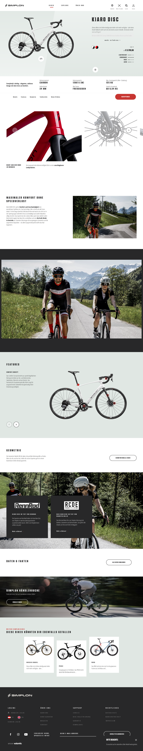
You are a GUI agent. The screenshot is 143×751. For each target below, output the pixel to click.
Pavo (93, 662)
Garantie (77, 721)
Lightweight (123, 55)
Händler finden (17, 602)
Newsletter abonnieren (117, 734)
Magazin (44, 721)
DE (11, 717)
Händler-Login (16, 713)
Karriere (44, 713)
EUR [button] (131, 47)
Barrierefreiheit (113, 717)
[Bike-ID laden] (119, 5)
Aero (125, 62)
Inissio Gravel (32, 662)
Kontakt (44, 725)
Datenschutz (111, 713)
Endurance (123, 57)
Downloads (78, 725)
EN (21, 717)
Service (76, 713)
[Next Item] (128, 130)
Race (125, 59)
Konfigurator (46, 717)
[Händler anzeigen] (112, 5)
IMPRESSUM (110, 721)
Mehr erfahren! (18, 531)
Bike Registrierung (82, 717)
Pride (61, 666)
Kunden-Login (14, 722)
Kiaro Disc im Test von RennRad (24, 514)
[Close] (136, 740)
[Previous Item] (15, 130)
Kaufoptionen (125, 97)
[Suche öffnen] (126, 5)
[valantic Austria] (15, 743)
